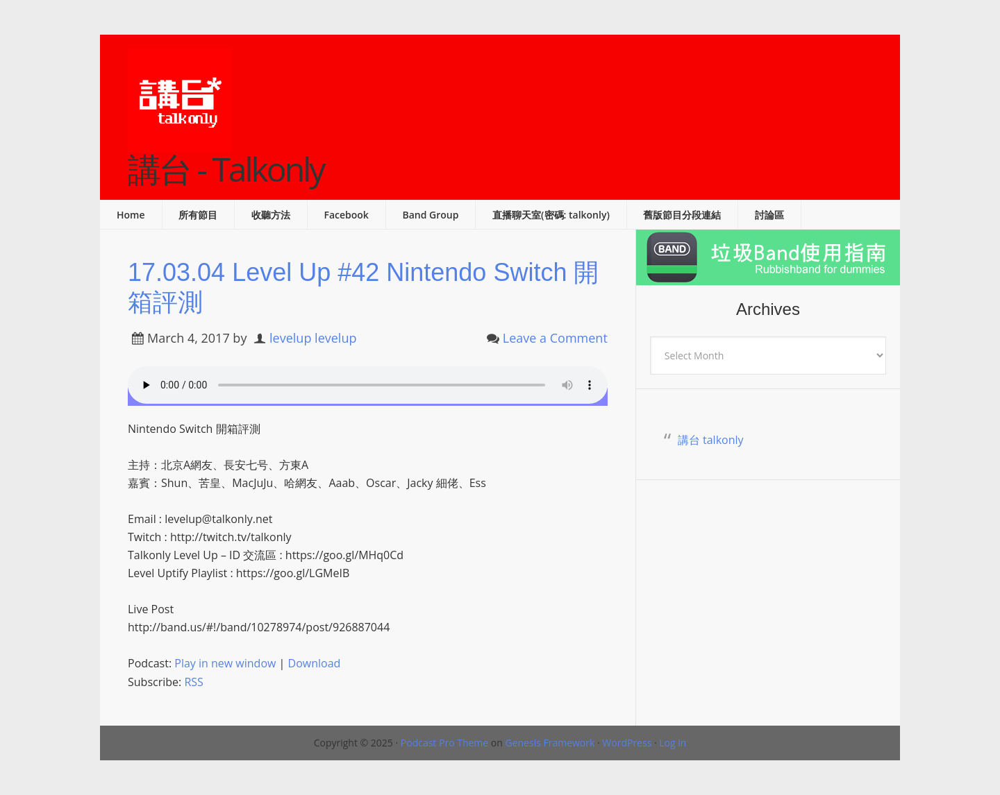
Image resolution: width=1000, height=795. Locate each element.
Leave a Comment (555, 338)
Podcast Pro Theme (444, 742)
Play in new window (225, 663)
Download (314, 663)
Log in (672, 742)
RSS (193, 682)
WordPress (626, 742)
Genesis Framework (549, 742)
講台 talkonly (711, 439)
